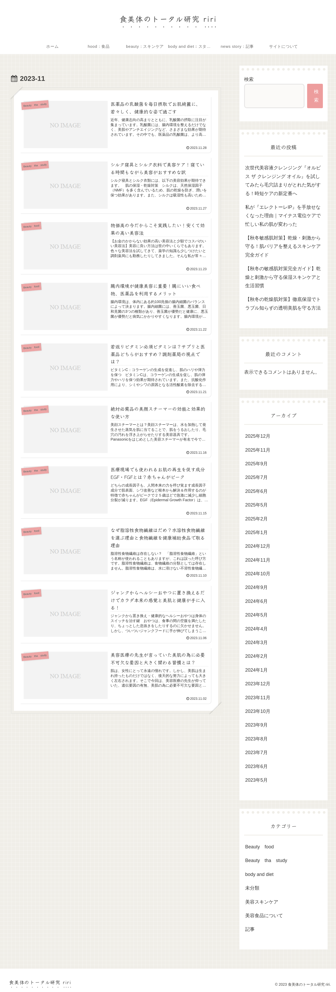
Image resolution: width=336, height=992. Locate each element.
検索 (249, 79)
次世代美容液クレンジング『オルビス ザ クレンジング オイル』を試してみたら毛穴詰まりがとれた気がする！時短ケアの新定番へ (283, 180)
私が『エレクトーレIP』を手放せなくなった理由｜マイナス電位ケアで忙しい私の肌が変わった (283, 216)
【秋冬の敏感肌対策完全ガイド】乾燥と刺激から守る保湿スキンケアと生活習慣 (283, 277)
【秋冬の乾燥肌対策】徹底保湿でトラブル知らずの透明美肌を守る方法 (283, 303)
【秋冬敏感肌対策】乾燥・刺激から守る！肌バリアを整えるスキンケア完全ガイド (283, 246)
